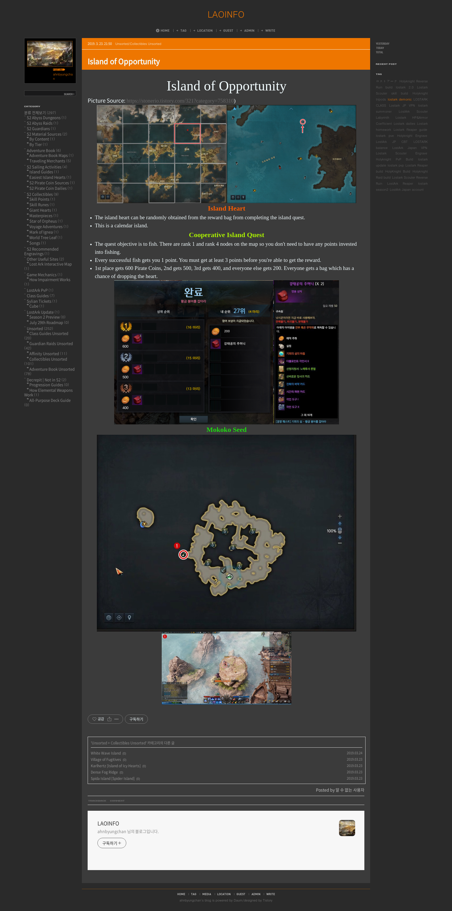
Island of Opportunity (124, 61)
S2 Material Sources (47, 134)
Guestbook (226, 30)
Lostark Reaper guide (410, 129)
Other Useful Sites (45, 259)
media (206, 894)
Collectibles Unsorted (128, 743)
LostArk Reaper (400, 183)
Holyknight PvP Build (394, 159)
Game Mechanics (44, 274)
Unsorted (99, 743)
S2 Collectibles (43, 194)
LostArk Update (43, 312)
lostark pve (385, 135)
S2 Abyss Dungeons (46, 117)
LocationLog (202, 30)
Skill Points (42, 199)
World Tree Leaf (45, 237)
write (270, 894)
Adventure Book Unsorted (49, 371)
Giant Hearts (43, 210)
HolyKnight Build (397, 171)
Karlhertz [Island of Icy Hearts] (116, 765)
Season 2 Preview (47, 317)
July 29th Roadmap (49, 322)
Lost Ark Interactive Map (48, 266)
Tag (181, 30)
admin (255, 894)
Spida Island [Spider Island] (113, 778)
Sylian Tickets (42, 301)
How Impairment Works (47, 282)
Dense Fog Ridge (104, 772)
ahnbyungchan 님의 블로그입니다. (128, 831)
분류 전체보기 (40, 112)
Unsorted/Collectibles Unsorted (138, 43)
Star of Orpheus (46, 221)
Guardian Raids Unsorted (48, 346)
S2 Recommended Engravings (41, 251)
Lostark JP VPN (402, 105)
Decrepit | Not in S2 (46, 379)
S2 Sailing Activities (47, 166)
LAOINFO (226, 14)
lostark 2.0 (404, 87)
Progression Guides (49, 384)
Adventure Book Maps (51, 155)
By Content (42, 138)
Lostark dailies (404, 123)
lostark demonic (400, 99)
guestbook (241, 894)
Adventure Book (44, 150)
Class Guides (40, 295)
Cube (36, 306)
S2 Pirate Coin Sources (52, 182)
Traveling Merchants (50, 160)
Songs (37, 242)
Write (267, 30)
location (224, 894)
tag (193, 894)
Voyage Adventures (48, 226)
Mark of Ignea (44, 232)
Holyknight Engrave (412, 135)
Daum (238, 900)
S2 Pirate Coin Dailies (50, 188)
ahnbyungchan (190, 900)
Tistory (267, 900)
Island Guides (44, 171)
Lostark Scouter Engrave (401, 153)
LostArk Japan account (407, 189)
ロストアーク (387, 81)
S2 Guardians (41, 128)
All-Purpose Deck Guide (47, 402)
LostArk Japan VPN (409, 147)
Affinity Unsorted (48, 353)
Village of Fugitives (106, 759)
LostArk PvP (40, 290)
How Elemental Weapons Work (48, 392)
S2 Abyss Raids (42, 123)
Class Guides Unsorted (46, 335)
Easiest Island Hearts (50, 177)
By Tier (38, 144)
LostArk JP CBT (392, 141)
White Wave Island (106, 753)
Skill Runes (41, 204)
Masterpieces (43, 215)
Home (163, 30)
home (181, 894)
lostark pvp (396, 165)
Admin (246, 30)
